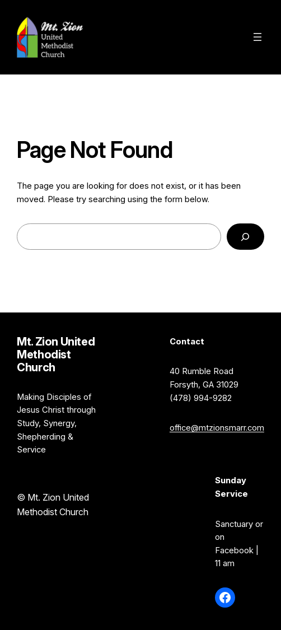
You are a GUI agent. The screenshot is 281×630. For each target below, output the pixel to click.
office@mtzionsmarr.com (217, 428)
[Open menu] (257, 37)
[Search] (245, 236)
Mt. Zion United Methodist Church (149, 37)
